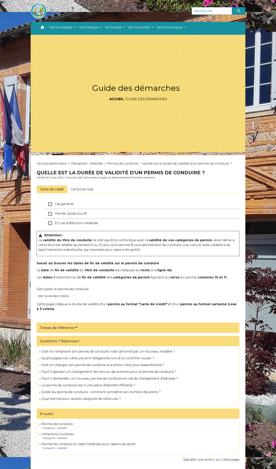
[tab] (52, 189)
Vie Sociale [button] (113, 27)
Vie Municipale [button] (61, 27)
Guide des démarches (146, 99)
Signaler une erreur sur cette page (211, 459)
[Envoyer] (239, 11)
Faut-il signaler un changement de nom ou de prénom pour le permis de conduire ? (109, 372)
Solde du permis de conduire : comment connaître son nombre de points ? (101, 392)
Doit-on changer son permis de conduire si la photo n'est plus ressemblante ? (103, 365)
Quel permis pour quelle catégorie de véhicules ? (81, 399)
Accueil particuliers (52, 163)
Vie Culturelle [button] (139, 27)
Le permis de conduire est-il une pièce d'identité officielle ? (88, 385)
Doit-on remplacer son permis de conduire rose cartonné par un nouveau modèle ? (108, 351)
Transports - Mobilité (87, 163)
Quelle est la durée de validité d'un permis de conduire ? (187, 163)
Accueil (116, 99)
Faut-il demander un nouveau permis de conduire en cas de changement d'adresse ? (110, 378)
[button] (42, 28)
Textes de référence (57, 328)
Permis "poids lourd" (67, 213)
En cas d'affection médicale (73, 223)
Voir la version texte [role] (53, 296)
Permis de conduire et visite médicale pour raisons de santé (89, 444)
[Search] (212, 11)
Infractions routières (58, 434)
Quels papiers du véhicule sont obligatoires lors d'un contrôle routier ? (98, 358)
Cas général (60, 204)
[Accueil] (39, 11)
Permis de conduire (123, 163)
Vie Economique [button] (170, 27)
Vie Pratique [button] (89, 27)
